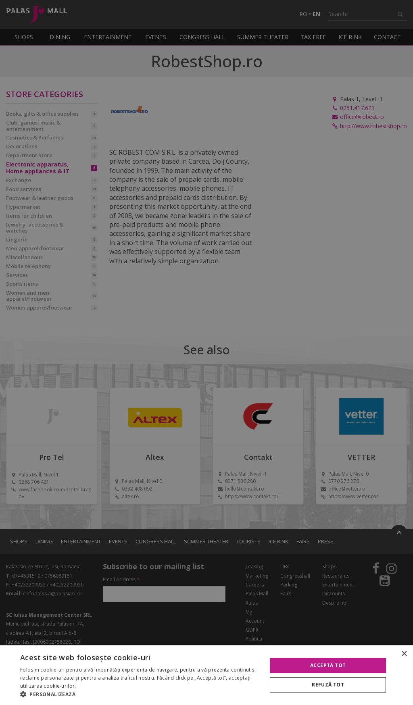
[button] (140, 694)
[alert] (206, 352)
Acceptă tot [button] (328, 665)
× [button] (404, 654)
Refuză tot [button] (328, 684)
